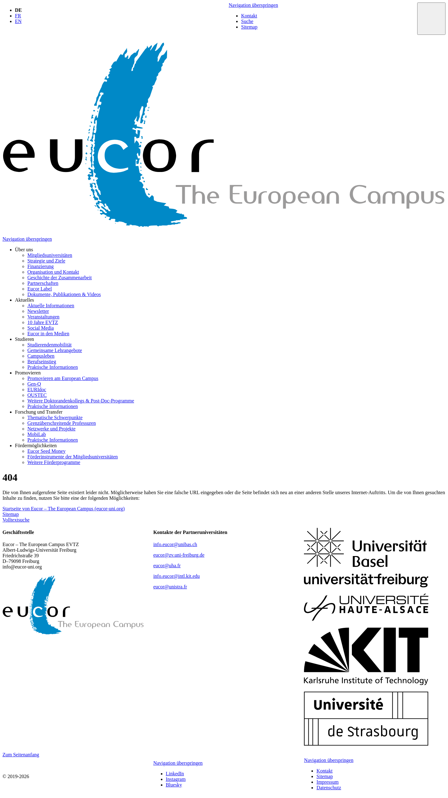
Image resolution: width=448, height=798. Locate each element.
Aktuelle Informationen (50, 305)
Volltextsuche (16, 519)
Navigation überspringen (253, 5)
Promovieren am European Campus (62, 378)
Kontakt (249, 15)
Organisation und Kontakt (53, 272)
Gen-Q (34, 384)
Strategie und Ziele (46, 260)
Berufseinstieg (41, 361)
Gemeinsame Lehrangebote (54, 350)
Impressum (327, 782)
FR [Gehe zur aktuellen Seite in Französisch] (18, 15)
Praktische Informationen (52, 367)
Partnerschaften (42, 283)
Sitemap (249, 27)
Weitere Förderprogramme (53, 462)
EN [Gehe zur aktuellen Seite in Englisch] (18, 21)
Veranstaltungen (43, 316)
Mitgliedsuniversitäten (49, 255)
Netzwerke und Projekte (51, 428)
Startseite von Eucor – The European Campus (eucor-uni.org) (63, 508)
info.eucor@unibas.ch (175, 544)
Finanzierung (40, 266)
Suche (247, 21)
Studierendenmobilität (49, 344)
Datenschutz (328, 787)
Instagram (176, 779)
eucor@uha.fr (167, 565)
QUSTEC (37, 395)
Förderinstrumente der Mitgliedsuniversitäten (72, 456)
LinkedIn (175, 773)
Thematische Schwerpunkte (54, 417)
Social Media (40, 328)
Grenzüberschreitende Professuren (61, 423)
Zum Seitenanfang (20, 754)
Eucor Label (39, 288)
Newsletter (38, 311)
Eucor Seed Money (46, 451)
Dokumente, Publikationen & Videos (64, 294)
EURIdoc (36, 389)
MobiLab (36, 434)
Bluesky (174, 784)
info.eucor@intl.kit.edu (176, 576)
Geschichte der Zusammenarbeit (59, 277)
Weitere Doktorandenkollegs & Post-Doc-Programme (80, 400)
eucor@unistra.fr (170, 586)
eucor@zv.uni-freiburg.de (178, 555)
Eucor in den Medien (48, 333)
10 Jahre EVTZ (42, 322)
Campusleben (40, 356)
